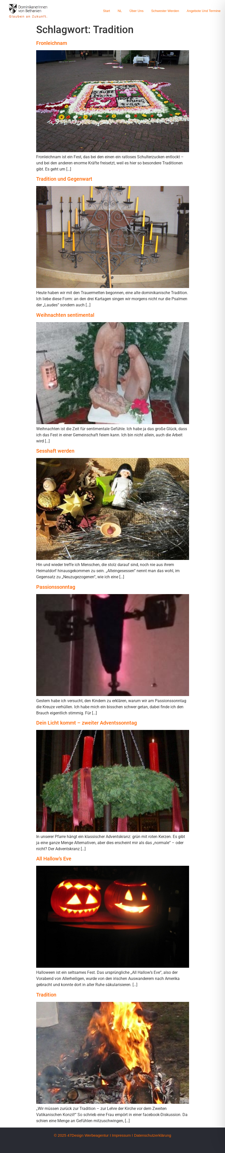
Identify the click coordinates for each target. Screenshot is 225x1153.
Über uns (136, 11)
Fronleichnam (51, 43)
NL (120, 11)
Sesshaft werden (55, 451)
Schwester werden (165, 11)
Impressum (121, 1135)
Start (106, 11)
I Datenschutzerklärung (151, 1135)
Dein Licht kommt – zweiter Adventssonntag (86, 723)
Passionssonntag (55, 587)
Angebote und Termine (204, 11)
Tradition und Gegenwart (64, 179)
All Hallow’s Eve (53, 859)
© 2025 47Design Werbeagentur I (82, 1135)
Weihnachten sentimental (65, 315)
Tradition (46, 995)
